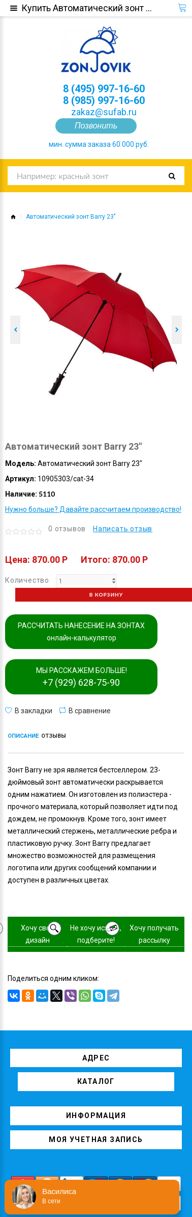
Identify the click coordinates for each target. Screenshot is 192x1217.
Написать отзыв (122, 529)
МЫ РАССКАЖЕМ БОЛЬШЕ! (81, 677)
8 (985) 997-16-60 (104, 100)
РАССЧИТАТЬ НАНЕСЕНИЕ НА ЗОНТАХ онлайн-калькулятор (81, 632)
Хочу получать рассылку (154, 934)
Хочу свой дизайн (37, 934)
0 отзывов (67, 529)
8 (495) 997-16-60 (104, 88)
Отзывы (53, 736)
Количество (27, 580)
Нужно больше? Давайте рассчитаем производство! (93, 509)
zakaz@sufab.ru (104, 112)
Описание (23, 736)
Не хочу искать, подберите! (95, 934)
